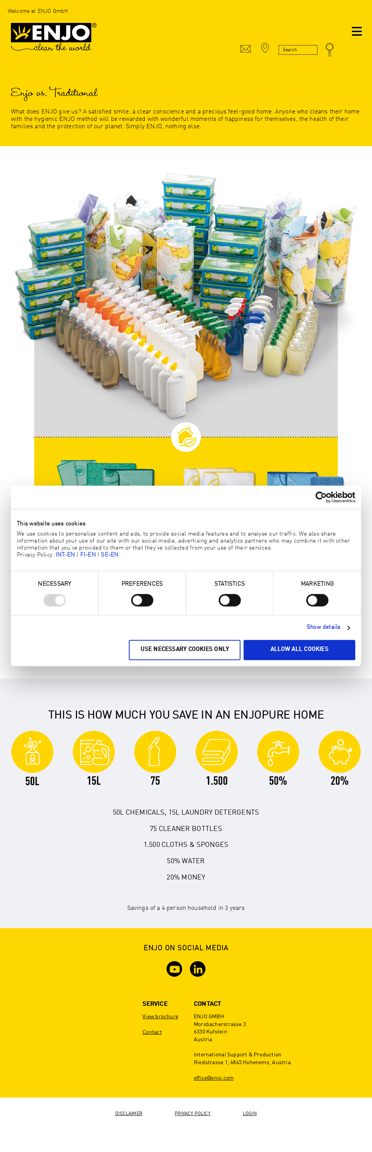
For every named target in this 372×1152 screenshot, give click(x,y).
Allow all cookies (299, 650)
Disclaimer (128, 1114)
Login (250, 1114)
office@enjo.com (213, 1078)
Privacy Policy (193, 1114)
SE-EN (109, 555)
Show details (323, 627)
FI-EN (88, 555)
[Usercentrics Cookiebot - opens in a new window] (321, 497)
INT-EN (65, 555)
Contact (151, 1032)
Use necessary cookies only (184, 650)
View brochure (160, 1016)
